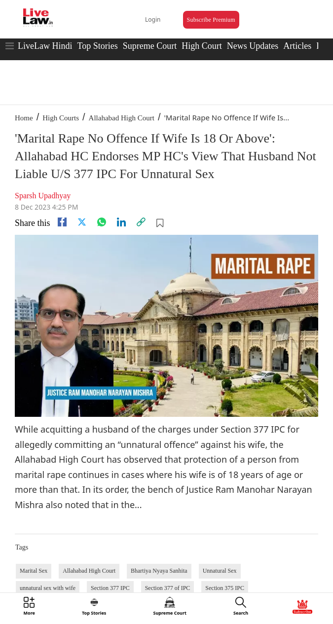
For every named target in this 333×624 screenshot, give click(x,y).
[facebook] (62, 222)
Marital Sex (33, 570)
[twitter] (81, 222)
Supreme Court (150, 46)
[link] (141, 222)
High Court (202, 46)
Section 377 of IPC (167, 588)
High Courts (60, 118)
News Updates (252, 46)
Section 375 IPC (224, 588)
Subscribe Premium (211, 19)
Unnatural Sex (220, 570)
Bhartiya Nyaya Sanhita (159, 570)
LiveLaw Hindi (45, 46)
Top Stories (97, 46)
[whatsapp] (101, 222)
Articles (297, 46)
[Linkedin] (121, 222)
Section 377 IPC (110, 588)
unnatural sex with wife (47, 588)
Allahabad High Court (121, 118)
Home (24, 118)
